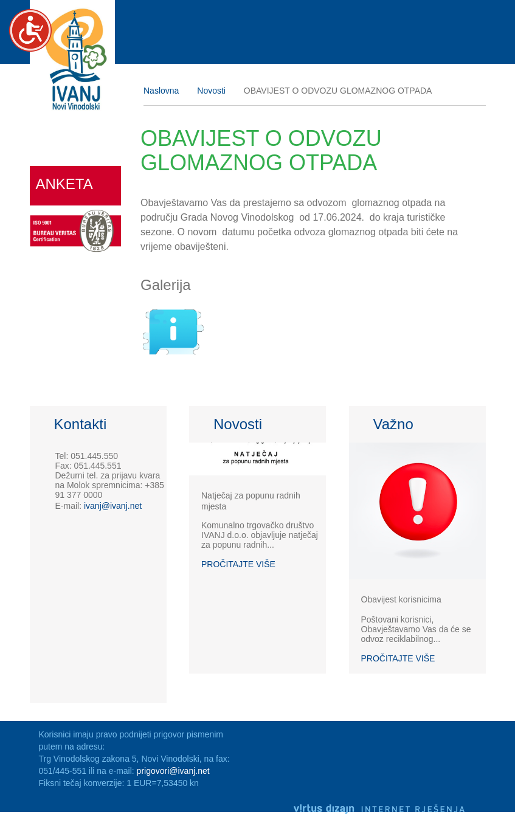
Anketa (64, 184)
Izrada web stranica (483, 792)
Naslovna (161, 90)
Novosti (211, 90)
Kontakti (80, 424)
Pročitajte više (238, 564)
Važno (393, 424)
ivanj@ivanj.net (113, 506)
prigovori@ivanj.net (173, 771)
